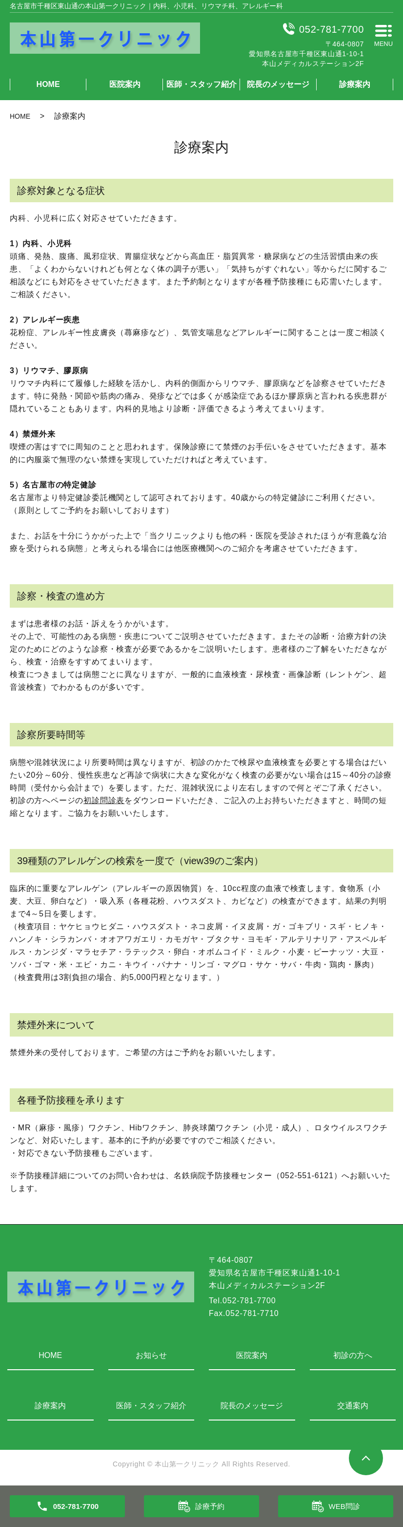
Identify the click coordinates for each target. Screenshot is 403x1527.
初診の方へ (352, 1355)
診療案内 (354, 84)
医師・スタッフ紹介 (201, 84)
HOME (48, 84)
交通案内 (352, 1405)
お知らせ (151, 1355)
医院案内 (125, 84)
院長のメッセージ (278, 84)
